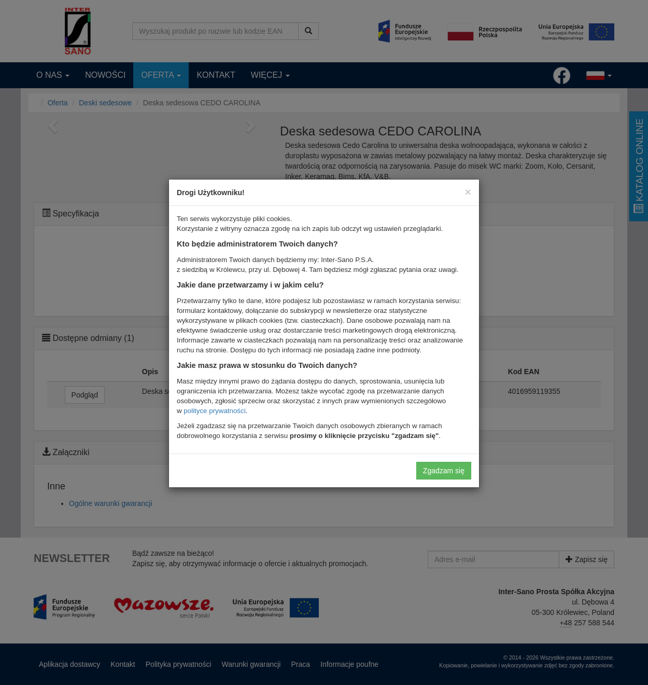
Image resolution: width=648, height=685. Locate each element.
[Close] (468, 191)
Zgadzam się (443, 471)
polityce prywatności (214, 411)
